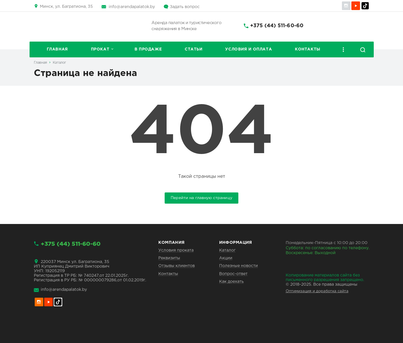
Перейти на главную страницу (201, 198)
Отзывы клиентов (176, 266)
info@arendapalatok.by (132, 7)
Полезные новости (238, 266)
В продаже (148, 49)
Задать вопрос (185, 7)
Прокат (100, 49)
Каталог (59, 62)
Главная (57, 49)
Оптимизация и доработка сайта (317, 291)
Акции (225, 258)
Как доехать (231, 281)
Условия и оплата (248, 49)
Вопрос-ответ (233, 274)
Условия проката (176, 250)
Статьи (194, 49)
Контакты (307, 49)
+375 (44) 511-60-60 (276, 26)
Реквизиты (169, 258)
